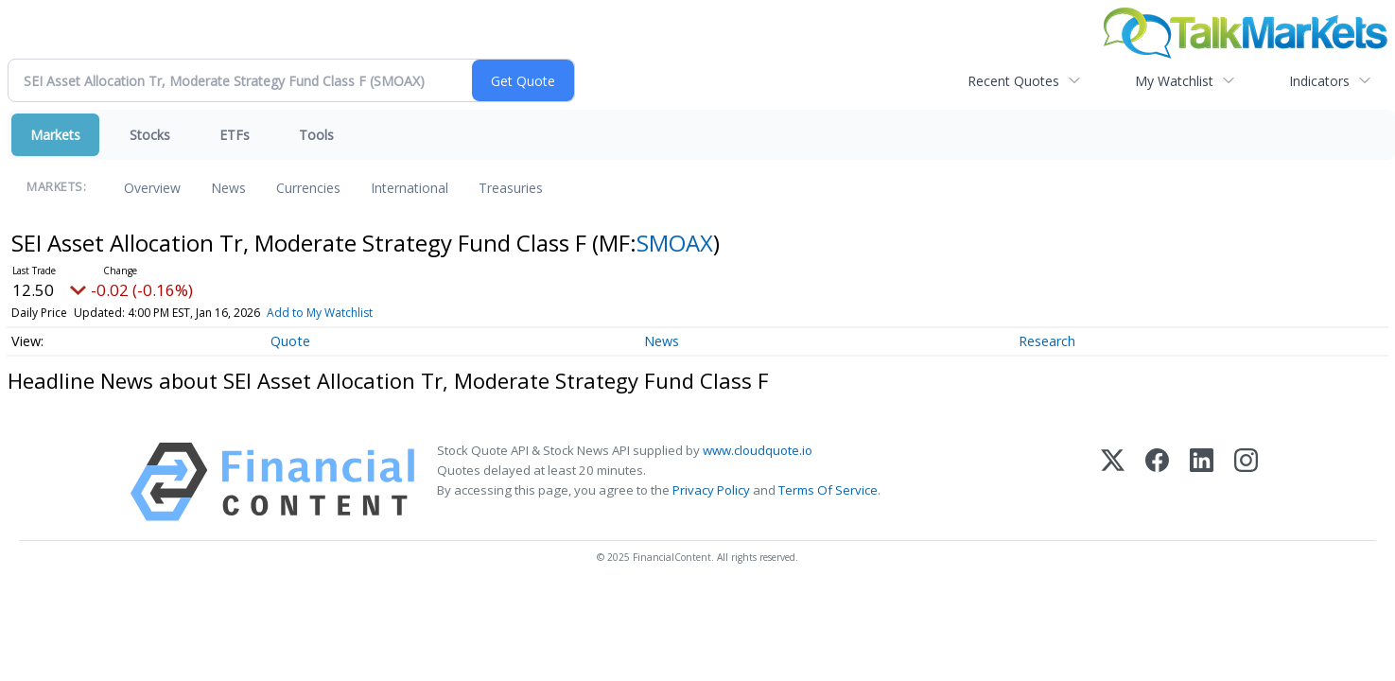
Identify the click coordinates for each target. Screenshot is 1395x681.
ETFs (234, 135)
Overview (152, 188)
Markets (55, 135)
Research (1047, 341)
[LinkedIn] (1201, 482)
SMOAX (674, 242)
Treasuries (511, 188)
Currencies (308, 188)
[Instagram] (1246, 482)
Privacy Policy (711, 489)
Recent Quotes (1013, 81)
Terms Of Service (828, 489)
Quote (290, 341)
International (409, 188)
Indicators (1319, 81)
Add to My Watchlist (320, 313)
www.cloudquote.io (757, 450)
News (228, 188)
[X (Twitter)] (1112, 482)
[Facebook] (1157, 482)
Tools (316, 135)
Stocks (150, 135)
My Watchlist (1174, 81)
